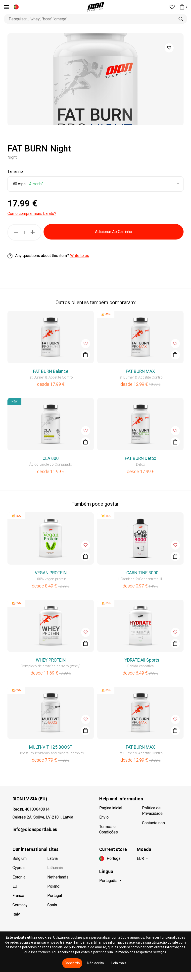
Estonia (18, 877)
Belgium (19, 858)
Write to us (79, 255)
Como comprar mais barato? (31, 213)
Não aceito (95, 963)
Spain (52, 905)
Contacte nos (153, 823)
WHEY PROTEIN (51, 660)
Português (108, 880)
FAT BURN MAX (140, 371)
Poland (53, 886)
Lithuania (55, 867)
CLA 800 (51, 458)
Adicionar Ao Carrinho (113, 231)
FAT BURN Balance (50, 371)
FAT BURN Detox (140, 458)
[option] (95, 79)
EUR (140, 858)
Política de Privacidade (152, 811)
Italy (16, 914)
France (18, 895)
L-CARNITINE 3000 (140, 572)
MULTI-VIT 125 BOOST (50, 747)
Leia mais (118, 963)
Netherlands (57, 877)
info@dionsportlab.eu (34, 829)
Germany (20, 905)
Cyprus (18, 867)
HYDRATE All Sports (140, 660)
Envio (104, 817)
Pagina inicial (110, 808)
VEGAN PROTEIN (51, 572)
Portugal (54, 895)
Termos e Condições (108, 829)
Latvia (52, 858)
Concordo (72, 963)
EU (14, 886)
